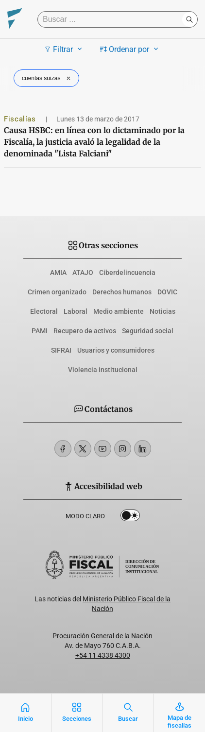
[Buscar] (112, 19)
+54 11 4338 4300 (102, 655)
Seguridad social (147, 331)
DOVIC (167, 292)
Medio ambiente (118, 311)
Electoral (44, 311)
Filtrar (64, 49)
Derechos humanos (122, 292)
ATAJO (82, 272)
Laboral (75, 311)
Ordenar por (130, 49)
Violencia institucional (102, 370)
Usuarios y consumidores (115, 350)
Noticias (162, 311)
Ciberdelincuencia (127, 272)
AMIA (58, 272)
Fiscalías (21, 119)
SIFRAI (61, 350)
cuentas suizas (47, 78)
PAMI (40, 331)
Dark (130, 517)
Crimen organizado (57, 292)
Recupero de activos (84, 331)
